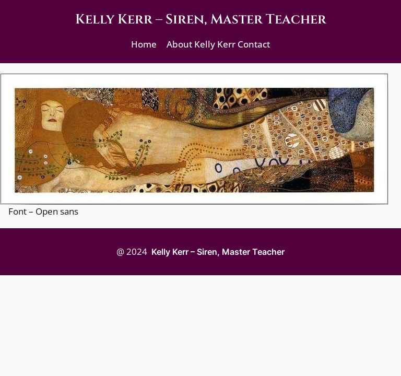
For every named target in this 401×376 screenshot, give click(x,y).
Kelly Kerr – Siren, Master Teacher (200, 19)
